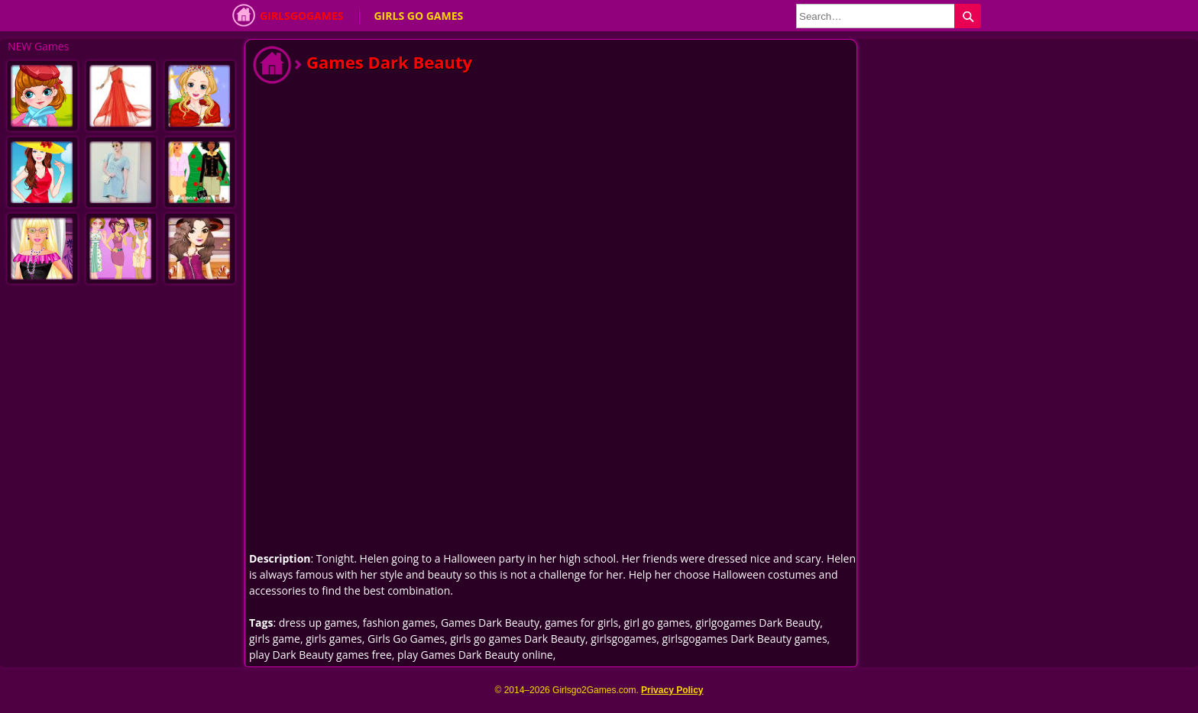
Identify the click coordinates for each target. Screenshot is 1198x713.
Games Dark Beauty (490, 622)
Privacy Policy (672, 690)
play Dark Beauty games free (320, 654)
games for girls (581, 622)
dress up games (318, 622)
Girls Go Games (418, 15)
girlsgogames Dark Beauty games (744, 638)
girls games (334, 638)
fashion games (399, 622)
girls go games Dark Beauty (517, 638)
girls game (274, 638)
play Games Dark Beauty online (475, 654)
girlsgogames (623, 638)
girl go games (657, 622)
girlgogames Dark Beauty (757, 622)
